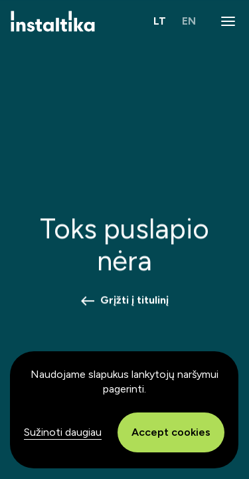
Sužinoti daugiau (63, 432)
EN (189, 21)
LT (159, 21)
